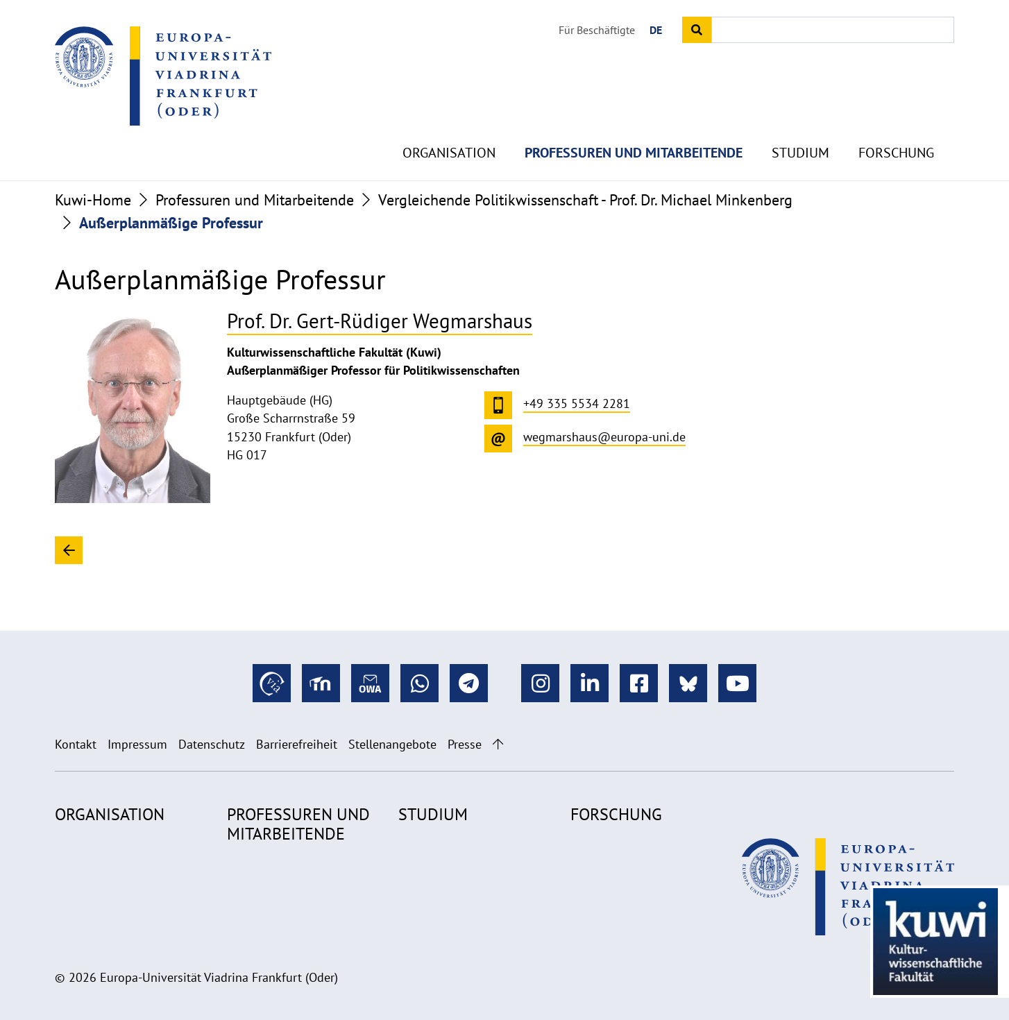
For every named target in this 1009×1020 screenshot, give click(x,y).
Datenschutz (211, 744)
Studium (800, 125)
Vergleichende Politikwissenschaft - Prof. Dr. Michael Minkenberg (585, 200)
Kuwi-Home (93, 200)
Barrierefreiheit (296, 744)
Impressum (137, 744)
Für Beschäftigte (597, 30)
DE (656, 30)
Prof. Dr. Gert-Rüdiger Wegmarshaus (379, 321)
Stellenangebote (392, 744)
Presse (465, 744)
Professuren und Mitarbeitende (634, 125)
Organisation (448, 125)
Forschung (896, 125)
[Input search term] (832, 30)
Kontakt (75, 744)
